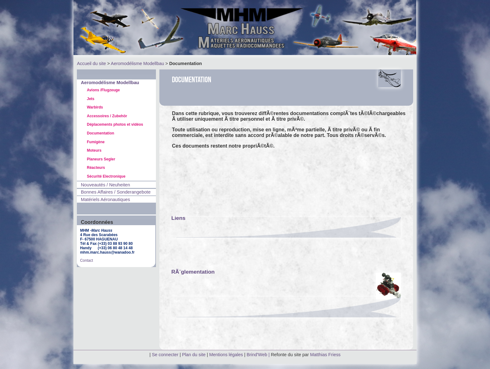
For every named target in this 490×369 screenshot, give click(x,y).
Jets (90, 99)
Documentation (100, 133)
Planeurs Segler (101, 159)
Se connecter (165, 354)
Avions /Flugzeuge (103, 90)
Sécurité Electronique (106, 176)
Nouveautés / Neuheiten (105, 184)
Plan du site (194, 354)
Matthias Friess (325, 354)
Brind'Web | (259, 354)
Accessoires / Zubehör (107, 116)
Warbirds (95, 107)
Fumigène (96, 142)
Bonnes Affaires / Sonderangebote (116, 192)
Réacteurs (96, 167)
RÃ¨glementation (193, 272)
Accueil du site (91, 63)
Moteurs (94, 150)
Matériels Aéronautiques (105, 199)
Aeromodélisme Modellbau (137, 63)
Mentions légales (226, 354)
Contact (86, 260)
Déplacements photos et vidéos (115, 124)
